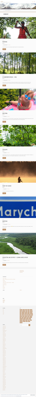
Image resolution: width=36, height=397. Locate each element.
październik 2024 (4, 330)
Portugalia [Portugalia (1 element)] (25, 317)
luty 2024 (4, 332)
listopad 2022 (4, 339)
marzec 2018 (4, 357)
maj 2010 (4, 375)
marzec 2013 (4, 368)
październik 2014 (4, 366)
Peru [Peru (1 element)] (20, 317)
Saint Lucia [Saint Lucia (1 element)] (30, 317)
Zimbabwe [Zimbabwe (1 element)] (21, 322)
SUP (3, 40)
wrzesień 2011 (4, 374)
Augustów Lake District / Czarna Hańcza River (15, 257)
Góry (3, 309)
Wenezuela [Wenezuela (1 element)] (21, 321)
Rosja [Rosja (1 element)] (27, 317)
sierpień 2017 (4, 359)
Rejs (3, 310)
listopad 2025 (4, 328)
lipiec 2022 (4, 341)
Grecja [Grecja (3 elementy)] (28, 312)
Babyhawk (4, 300)
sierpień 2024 (4, 331)
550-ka (3, 302)
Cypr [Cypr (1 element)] (20, 312)
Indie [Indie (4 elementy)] (20, 313)
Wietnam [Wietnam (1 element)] (24, 321)
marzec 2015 (4, 365)
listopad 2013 (4, 367)
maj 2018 (4, 356)
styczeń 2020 (4, 350)
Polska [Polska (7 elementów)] (22, 317)
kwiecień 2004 (4, 386)
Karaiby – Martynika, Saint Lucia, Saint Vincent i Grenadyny (9, 279)
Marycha (5, 221)
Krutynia (5, 113)
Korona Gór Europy (22, 271)
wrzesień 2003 (4, 387)
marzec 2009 (4, 377)
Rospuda (5, 42)
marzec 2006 (4, 383)
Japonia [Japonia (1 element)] (26, 313)
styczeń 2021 (4, 347)
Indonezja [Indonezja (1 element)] (23, 313)
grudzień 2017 (4, 358)
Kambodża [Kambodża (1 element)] (31, 313)
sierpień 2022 (4, 340)
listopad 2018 (4, 355)
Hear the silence (7, 186)
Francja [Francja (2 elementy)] (26, 312)
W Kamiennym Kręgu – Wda (10, 77)
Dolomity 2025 (4, 281)
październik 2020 (4, 348)
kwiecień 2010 (4, 376)
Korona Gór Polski (22, 270)
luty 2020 (4, 349)
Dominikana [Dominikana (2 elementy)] (23, 312)
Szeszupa (5, 149)
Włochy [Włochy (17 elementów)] (29, 321)
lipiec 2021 (4, 346)
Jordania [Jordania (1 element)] (28, 313)
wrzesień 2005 (4, 384)
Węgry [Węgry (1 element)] (26, 321)
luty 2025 (4, 329)
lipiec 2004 (4, 385)
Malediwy (4, 280)
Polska (9, 80)
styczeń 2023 (4, 338)
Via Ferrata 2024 (4, 283)
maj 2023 (4, 337)
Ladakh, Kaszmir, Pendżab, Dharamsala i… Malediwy (8, 282)
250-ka (3, 301)
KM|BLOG (2, 1)
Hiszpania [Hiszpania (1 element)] (31, 312)
